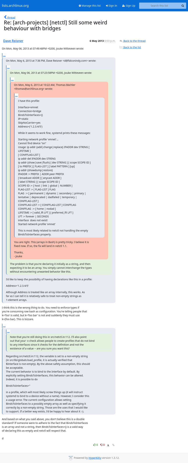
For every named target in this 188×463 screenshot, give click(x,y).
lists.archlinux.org (15, 5)
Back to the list (130, 47)
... (4, 55)
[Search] (183, 6)
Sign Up (128, 5)
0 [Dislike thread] (102, 444)
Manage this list (90, 5)
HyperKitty (94, 458)
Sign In (111, 5)
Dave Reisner (13, 41)
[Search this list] (159, 6)
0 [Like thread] (95, 444)
